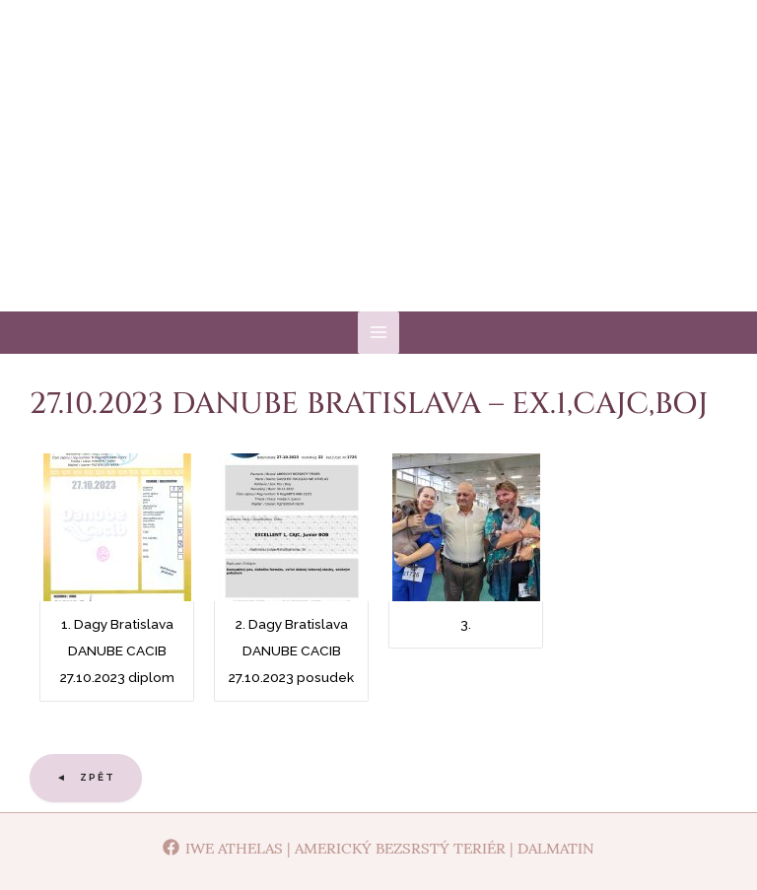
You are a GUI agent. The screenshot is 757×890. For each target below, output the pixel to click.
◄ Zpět (85, 777)
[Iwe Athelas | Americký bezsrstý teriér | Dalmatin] (378, 847)
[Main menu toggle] (379, 332)
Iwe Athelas (379, 176)
